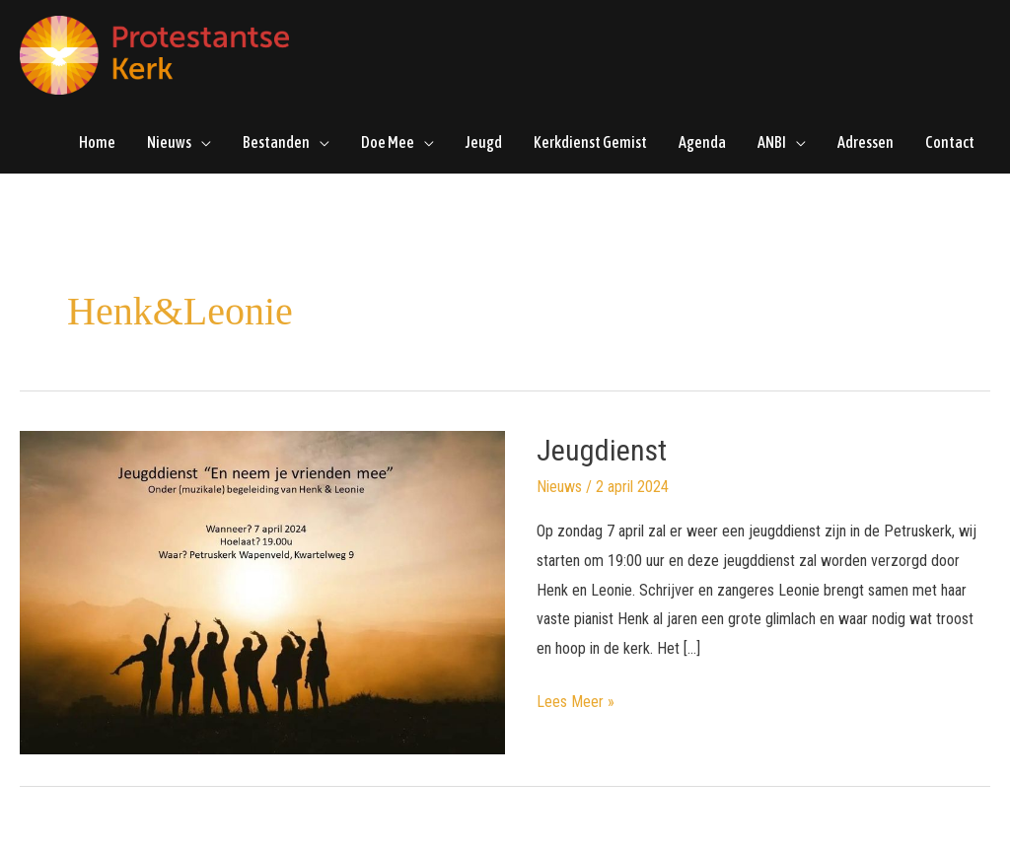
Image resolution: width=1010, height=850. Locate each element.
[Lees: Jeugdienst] (262, 591)
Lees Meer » (575, 699)
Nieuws (559, 486)
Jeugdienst (602, 450)
